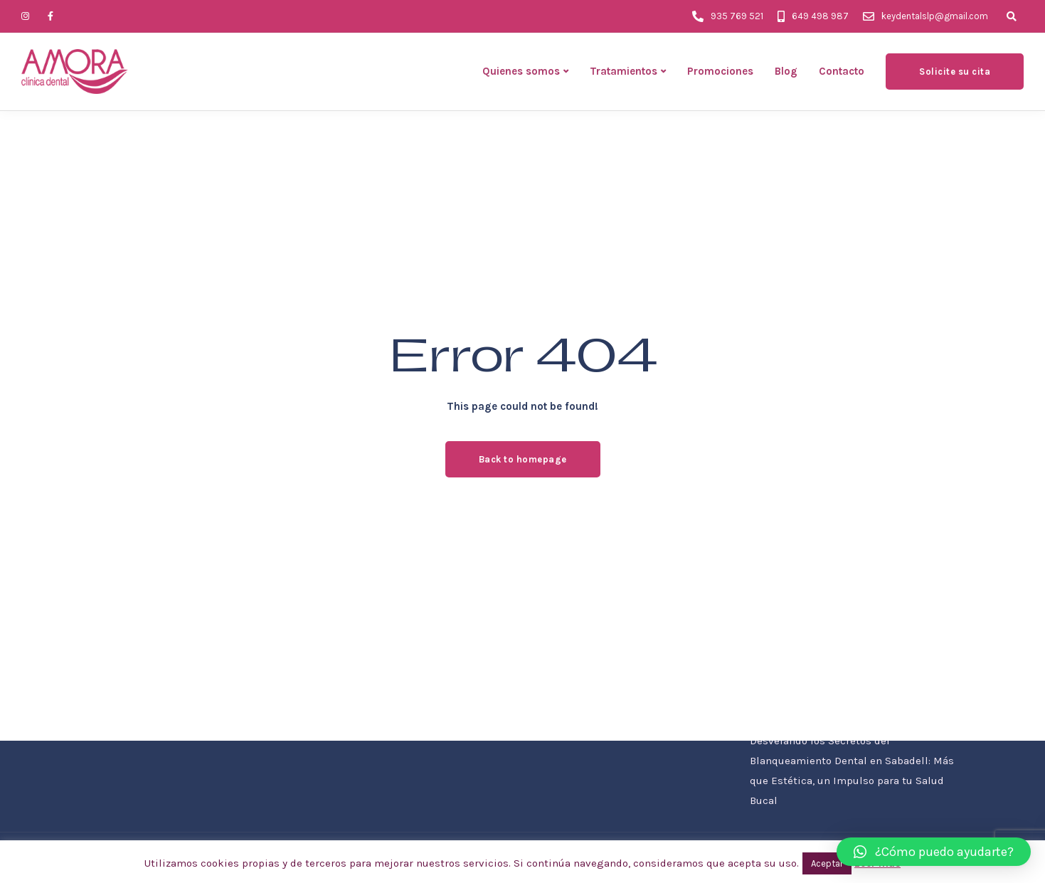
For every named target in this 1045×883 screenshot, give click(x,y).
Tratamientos (623, 71)
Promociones (720, 71)
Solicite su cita (954, 71)
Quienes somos (521, 71)
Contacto (841, 71)
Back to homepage (523, 459)
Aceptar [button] (827, 863)
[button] (934, 851)
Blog (786, 71)
